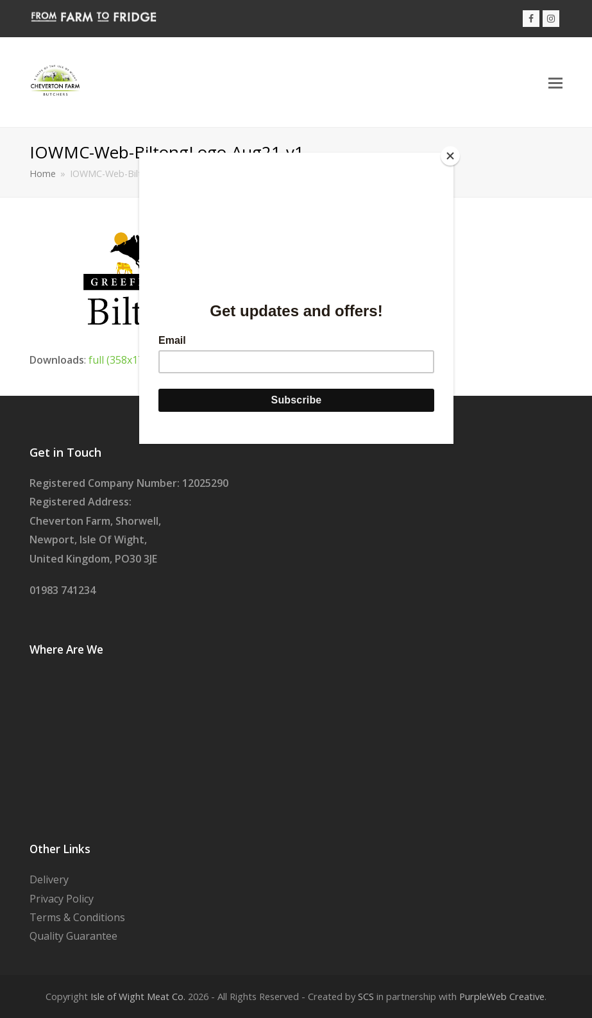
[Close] (450, 155)
